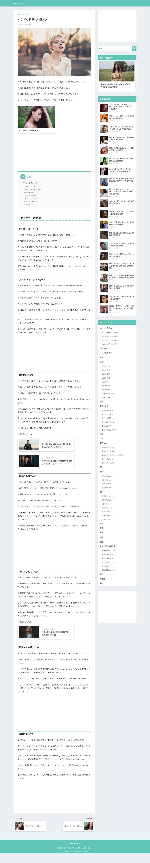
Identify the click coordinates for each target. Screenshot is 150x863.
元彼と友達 (106, 372)
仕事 (102, 355)
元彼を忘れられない (109, 391)
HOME (75, 853)
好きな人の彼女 (107, 457)
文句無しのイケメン (31, 184)
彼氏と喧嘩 (106, 510)
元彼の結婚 (106, 384)
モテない (103, 346)
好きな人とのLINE (108, 450)
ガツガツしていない (31, 196)
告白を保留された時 (109, 428)
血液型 (102, 578)
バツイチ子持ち (106, 326)
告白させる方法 (107, 412)
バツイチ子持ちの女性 (110, 334)
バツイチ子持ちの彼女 (110, 338)
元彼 (102, 360)
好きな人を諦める (108, 461)
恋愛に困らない (29, 202)
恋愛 (102, 522)
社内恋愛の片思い (108, 562)
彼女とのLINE (107, 482)
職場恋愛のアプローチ (110, 569)
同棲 (102, 399)
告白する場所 (106, 416)
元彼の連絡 (106, 387)
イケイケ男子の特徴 (29, 180)
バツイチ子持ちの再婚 (110, 330)
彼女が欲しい (106, 478)
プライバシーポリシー (74, 857)
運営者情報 (61, 857)
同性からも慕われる (31, 199)
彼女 (102, 470)
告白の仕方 (104, 404)
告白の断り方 (106, 424)
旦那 (102, 527)
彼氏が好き (106, 503)
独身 (102, 536)
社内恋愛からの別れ (109, 550)
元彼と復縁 (106, 376)
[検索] (134, 48)
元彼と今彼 (106, 368)
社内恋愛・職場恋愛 (108, 546)
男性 (102, 541)
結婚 (102, 574)
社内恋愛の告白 (107, 554)
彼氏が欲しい (106, 506)
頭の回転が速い (29, 190)
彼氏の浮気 (106, 518)
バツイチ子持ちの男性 (110, 342)
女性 (102, 437)
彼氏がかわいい (107, 499)
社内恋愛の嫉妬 (107, 558)
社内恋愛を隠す (107, 566)
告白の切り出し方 (108, 420)
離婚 (102, 583)
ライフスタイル (106, 350)
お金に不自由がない (31, 193)
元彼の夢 (105, 380)
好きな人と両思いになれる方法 (113, 453)
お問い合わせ (88, 857)
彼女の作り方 (106, 486)
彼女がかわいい (107, 475)
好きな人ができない (109, 446)
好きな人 (103, 442)
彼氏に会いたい (107, 514)
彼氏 (102, 491)
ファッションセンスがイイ (33, 187)
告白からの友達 (107, 408)
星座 (102, 532)
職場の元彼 (106, 395)
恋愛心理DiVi (21, 3)
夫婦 (102, 432)
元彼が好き (106, 364)
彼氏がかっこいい (108, 495)
